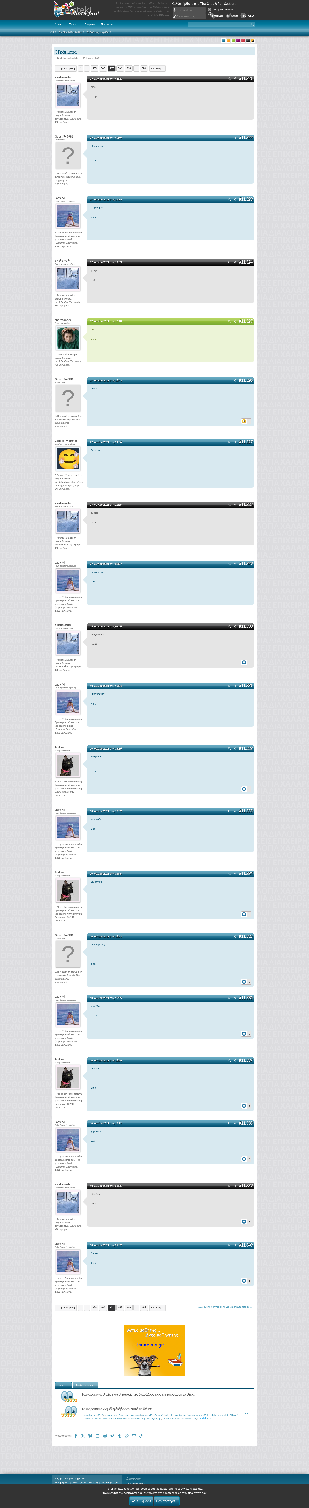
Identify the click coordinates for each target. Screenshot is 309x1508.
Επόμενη (156, 68)
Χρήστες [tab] (63, 1385)
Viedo (165, 1418)
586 (144, 68)
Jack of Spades (187, 1414)
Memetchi (190, 1418)
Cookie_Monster (92, 1418)
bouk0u (88, 1414)
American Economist (130, 1414)
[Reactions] (246, 420)
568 (120, 68)
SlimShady (108, 1418)
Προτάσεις (107, 24)
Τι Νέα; (73, 24)
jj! (160, 1418)
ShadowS (136, 1418)
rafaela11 (147, 1414)
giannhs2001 (203, 1414)
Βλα (209, 1418)
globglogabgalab (69, 58)
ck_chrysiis (172, 1414)
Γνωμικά (89, 24)
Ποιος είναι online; (136, 1483)
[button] (221, 24)
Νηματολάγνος (150, 1418)
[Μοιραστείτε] (234, 79)
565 (94, 68)
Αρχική (59, 24)
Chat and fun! (79, 10)
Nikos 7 (234, 1414)
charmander (111, 1414)
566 (103, 68)
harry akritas (177, 1418)
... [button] (87, 68)
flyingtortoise (122, 1418)
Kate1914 (98, 1414)
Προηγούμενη (67, 68)
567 (112, 68)
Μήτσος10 (159, 1414)
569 (129, 68)
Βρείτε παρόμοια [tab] (85, 1385)
